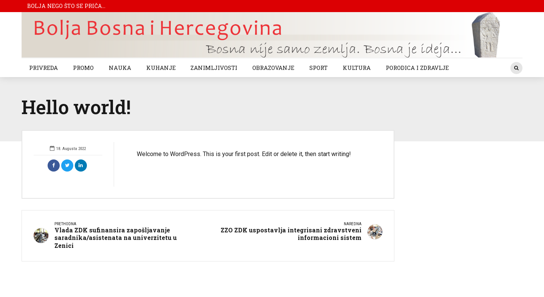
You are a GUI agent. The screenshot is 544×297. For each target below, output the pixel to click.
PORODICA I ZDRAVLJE (417, 67)
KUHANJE (161, 67)
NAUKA (120, 67)
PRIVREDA (43, 67)
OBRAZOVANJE (273, 67)
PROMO (83, 67)
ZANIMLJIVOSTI (213, 67)
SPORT (318, 67)
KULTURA (357, 67)
